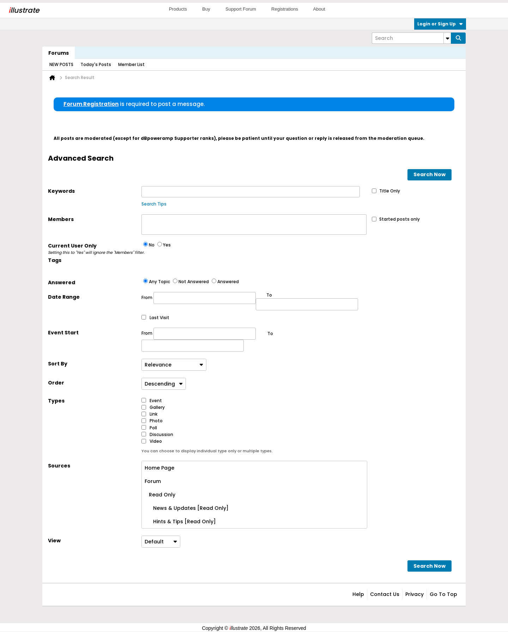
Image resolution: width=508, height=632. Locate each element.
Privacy (414, 594)
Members (61, 219)
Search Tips (154, 204)
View (54, 540)
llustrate (23, 10)
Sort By (57, 363)
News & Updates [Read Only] (187, 508)
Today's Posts (95, 64)
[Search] (411, 38)
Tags (54, 260)
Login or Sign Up (440, 24)
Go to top (443, 594)
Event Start (63, 332)
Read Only (160, 494)
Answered (61, 282)
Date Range (64, 296)
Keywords (61, 191)
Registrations (284, 9)
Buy (206, 9)
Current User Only (94, 249)
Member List (131, 64)
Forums (58, 52)
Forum (153, 481)
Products (178, 9)
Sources (59, 465)
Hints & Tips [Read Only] (180, 521)
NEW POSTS (61, 64)
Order (56, 382)
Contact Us (384, 594)
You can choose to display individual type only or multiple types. (207, 451)
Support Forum (240, 9)
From (198, 298)
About (319, 9)
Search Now (429, 174)
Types (56, 400)
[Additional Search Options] (447, 38)
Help (358, 594)
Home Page (159, 467)
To (270, 333)
